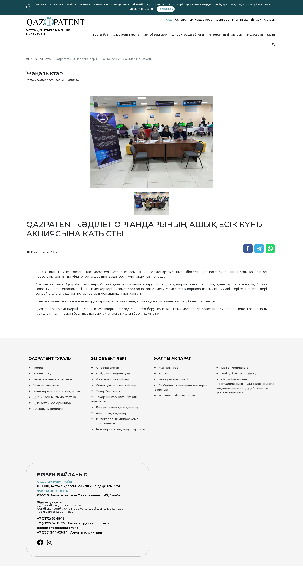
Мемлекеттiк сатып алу (174, 395)
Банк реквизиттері (171, 379)
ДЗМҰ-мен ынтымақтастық (52, 397)
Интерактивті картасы (225, 34)
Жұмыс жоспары (44, 385)
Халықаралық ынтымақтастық (55, 391)
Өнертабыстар (105, 367)
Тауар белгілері (105, 391)
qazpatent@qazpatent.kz (57, 528)
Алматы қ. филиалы (46, 409)
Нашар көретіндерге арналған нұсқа (219, 19)
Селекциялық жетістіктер (113, 385)
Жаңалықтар (42, 59)
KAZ (168, 19)
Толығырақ (165, 9)
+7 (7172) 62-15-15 (51, 518)
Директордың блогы (188, 34)
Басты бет (100, 34)
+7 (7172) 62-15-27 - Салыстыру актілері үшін (73, 523)
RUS (176, 19)
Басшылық (40, 373)
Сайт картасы (263, 19)
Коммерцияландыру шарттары (118, 429)
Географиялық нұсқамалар (115, 407)
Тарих (36, 367)
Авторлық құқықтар (109, 413)
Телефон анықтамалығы (50, 379)
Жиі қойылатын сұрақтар (238, 373)
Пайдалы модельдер (110, 373)
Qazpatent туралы (126, 34)
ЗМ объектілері (156, 34)
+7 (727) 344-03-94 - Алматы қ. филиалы (70, 532)
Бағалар (163, 373)
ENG (183, 19)
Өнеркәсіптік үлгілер (110, 379)
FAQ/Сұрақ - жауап (261, 34)
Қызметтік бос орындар (50, 403)
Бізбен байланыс (232, 367)
